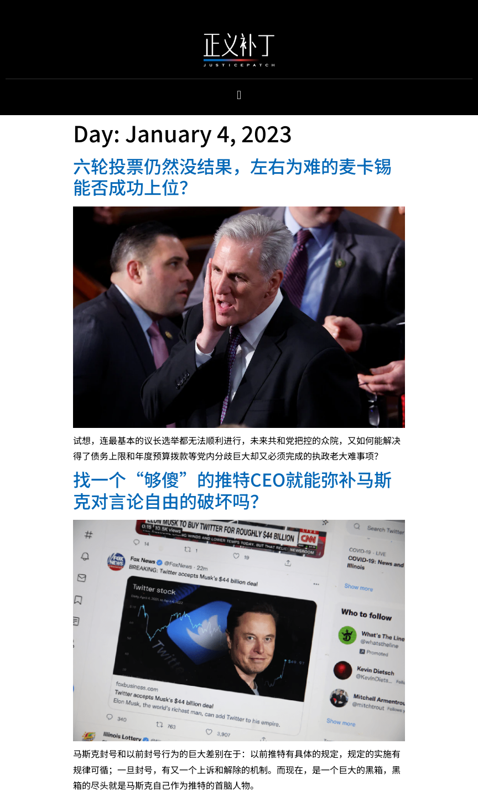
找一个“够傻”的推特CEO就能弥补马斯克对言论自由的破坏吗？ (232, 489)
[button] (238, 95)
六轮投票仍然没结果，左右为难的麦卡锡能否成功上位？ (232, 176)
